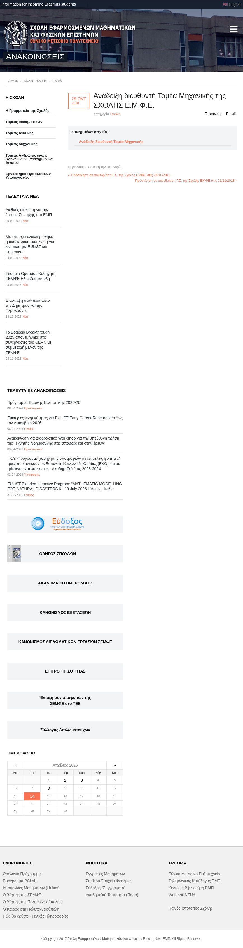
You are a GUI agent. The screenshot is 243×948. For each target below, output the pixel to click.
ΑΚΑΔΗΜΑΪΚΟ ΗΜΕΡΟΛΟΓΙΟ (65, 583)
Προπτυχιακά (33, 408)
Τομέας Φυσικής (20, 133)
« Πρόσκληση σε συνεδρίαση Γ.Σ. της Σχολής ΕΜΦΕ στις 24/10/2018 (119, 175)
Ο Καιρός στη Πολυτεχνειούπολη (31, 909)
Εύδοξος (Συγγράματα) (105, 888)
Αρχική (13, 80)
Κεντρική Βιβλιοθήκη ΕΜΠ (191, 888)
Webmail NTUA (182, 895)
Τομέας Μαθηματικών (24, 122)
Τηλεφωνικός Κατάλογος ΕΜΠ (195, 881)
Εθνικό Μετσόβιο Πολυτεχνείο (194, 874)
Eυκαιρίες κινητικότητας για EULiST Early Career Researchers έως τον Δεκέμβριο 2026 (65, 420)
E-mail (231, 114)
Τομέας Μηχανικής (22, 144)
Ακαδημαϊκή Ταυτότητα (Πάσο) (112, 895)
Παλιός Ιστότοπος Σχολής (191, 908)
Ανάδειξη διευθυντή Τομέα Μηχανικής (111, 142)
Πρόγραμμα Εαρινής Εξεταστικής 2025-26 (43, 402)
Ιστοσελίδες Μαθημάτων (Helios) (31, 888)
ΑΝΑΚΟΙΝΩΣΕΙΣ (35, 80)
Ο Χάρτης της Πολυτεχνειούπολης (32, 902)
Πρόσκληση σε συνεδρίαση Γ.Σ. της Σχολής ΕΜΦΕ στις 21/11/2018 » (186, 181)
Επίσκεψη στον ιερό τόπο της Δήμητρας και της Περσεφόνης (28, 305)
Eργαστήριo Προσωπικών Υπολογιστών (28, 176)
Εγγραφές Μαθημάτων (105, 874)
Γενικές (58, 80)
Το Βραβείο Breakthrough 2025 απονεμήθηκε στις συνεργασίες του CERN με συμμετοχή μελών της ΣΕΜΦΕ (29, 342)
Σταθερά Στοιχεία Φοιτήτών (109, 881)
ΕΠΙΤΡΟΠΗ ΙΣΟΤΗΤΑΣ (65, 671)
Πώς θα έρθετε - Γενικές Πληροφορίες (35, 916)
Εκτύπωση (213, 114)
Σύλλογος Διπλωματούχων (65, 730)
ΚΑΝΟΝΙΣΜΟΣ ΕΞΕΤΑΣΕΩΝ (65, 612)
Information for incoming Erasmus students (38, 4)
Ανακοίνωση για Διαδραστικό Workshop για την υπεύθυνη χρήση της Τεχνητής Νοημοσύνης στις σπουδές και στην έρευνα (63, 440)
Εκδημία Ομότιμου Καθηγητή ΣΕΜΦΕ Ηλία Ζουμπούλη (30, 276)
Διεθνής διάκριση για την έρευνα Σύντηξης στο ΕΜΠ (29, 212)
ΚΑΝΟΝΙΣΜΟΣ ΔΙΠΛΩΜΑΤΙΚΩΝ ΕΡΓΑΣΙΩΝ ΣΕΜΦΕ (65, 642)
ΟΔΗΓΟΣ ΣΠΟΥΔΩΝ (57, 553)
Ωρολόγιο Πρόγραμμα (22, 874)
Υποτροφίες (32, 474)
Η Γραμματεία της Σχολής (28, 111)
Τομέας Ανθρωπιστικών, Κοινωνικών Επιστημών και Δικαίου (29, 159)
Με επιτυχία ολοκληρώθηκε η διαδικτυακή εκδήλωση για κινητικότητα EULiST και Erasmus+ (30, 244)
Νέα (25, 221)
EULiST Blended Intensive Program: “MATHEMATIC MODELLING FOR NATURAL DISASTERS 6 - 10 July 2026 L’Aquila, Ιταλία (64, 486)
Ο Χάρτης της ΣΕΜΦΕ (22, 895)
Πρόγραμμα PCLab (19, 881)
